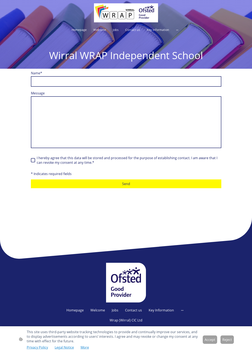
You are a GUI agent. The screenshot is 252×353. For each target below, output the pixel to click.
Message (38, 93)
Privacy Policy (37, 347)
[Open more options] (177, 30)
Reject (227, 339)
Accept (210, 339)
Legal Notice (64, 347)
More (85, 347)
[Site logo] (126, 12)
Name (36, 73)
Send (126, 184)
